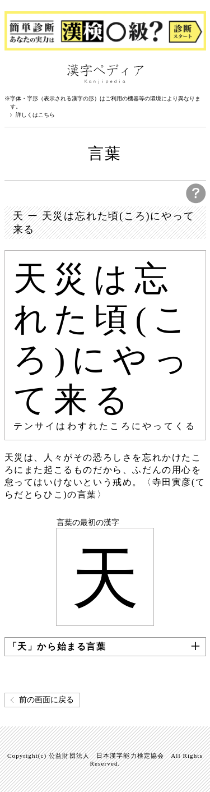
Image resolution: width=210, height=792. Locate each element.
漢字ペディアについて (15, 73)
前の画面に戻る (46, 700)
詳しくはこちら (35, 115)
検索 (195, 73)
